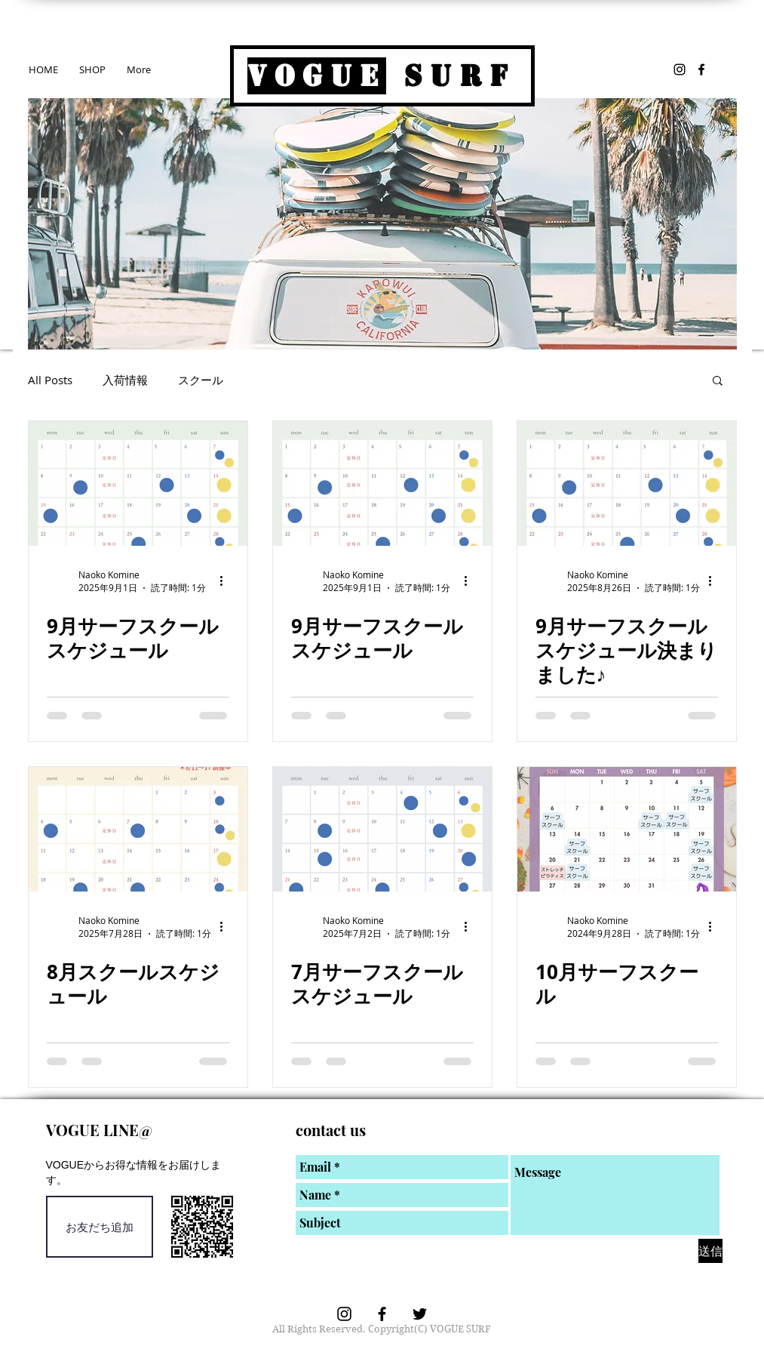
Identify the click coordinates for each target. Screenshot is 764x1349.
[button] (717, 382)
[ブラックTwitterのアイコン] (419, 1313)
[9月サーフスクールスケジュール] (138, 483)
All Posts (50, 379)
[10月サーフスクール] (626, 829)
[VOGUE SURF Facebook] (701, 69)
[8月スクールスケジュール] (138, 829)
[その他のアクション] (227, 581)
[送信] (710, 1251)
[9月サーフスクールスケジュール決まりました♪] (626, 483)
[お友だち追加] (99, 1227)
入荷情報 (125, 379)
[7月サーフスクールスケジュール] (382, 829)
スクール (200, 379)
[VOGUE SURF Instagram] (679, 69)
